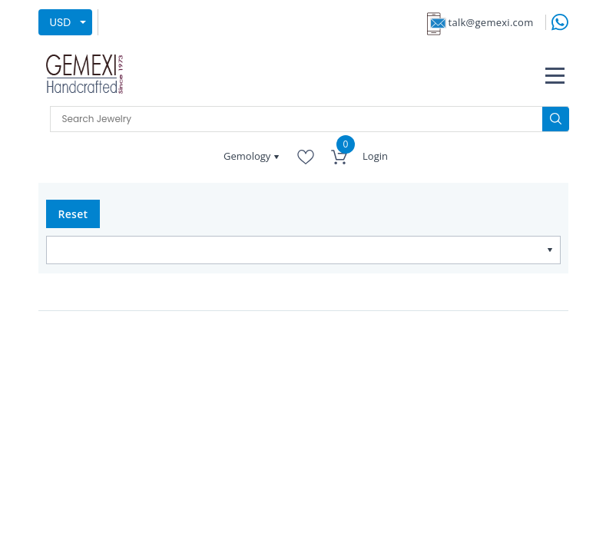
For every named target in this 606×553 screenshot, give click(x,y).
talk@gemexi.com (491, 22)
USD (60, 22)
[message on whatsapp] (559, 21)
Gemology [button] (248, 156)
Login (375, 156)
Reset (73, 214)
